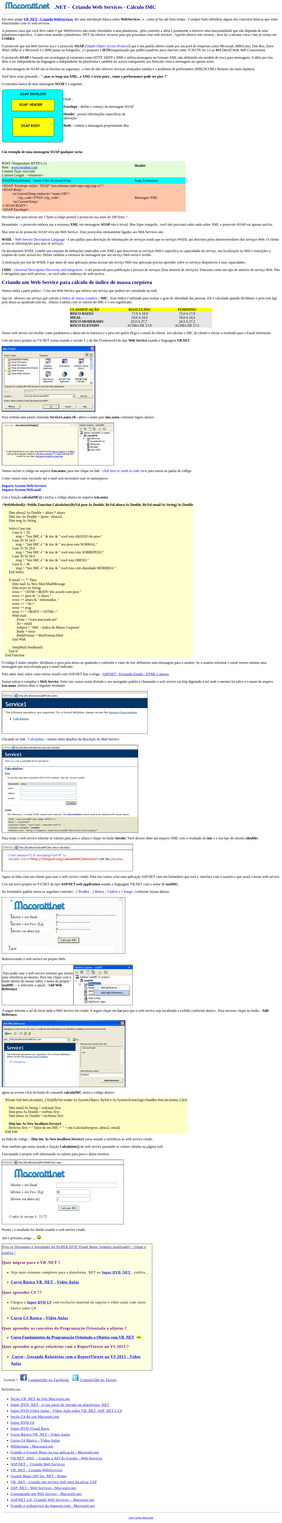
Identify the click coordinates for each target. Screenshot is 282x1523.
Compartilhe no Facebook (49, 1380)
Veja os (8, 1247)
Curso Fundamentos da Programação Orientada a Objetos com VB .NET (72, 1337)
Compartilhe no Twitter (98, 1380)
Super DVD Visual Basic (30, 1428)
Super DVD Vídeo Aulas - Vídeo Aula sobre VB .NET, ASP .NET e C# (66, 1411)
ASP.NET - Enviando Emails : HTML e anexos (135, 674)
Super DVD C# (39, 1302)
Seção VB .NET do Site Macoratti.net (40, 1399)
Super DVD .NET (116, 1272)
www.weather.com (24, 167)
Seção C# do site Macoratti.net (35, 1417)
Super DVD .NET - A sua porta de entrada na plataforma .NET (60, 1405)
